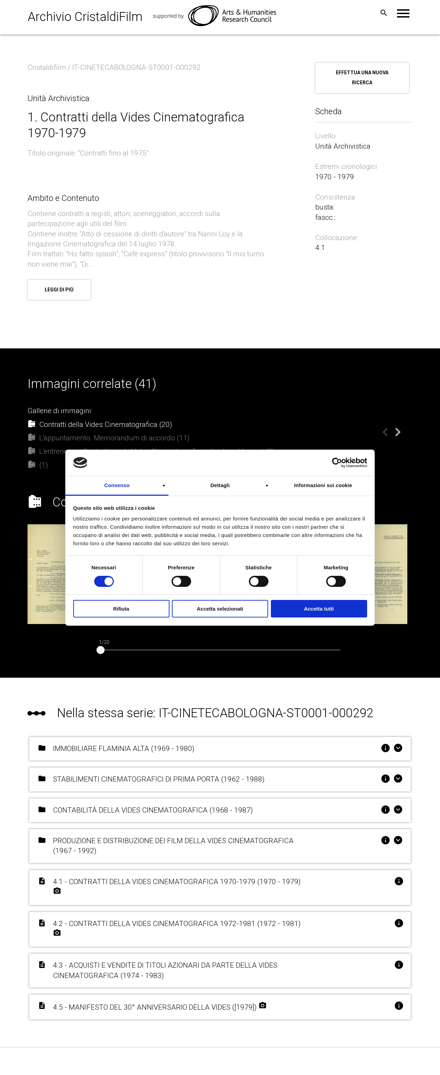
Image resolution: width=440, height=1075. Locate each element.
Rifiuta (121, 609)
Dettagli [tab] (220, 485)
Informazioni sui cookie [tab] (323, 485)
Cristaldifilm (48, 67)
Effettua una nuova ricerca (362, 77)
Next (392, 426)
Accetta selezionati (220, 609)
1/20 (104, 639)
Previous (380, 426)
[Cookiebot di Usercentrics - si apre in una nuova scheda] (337, 463)
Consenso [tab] (116, 485)
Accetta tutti (319, 609)
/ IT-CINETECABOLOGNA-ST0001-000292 (135, 67)
